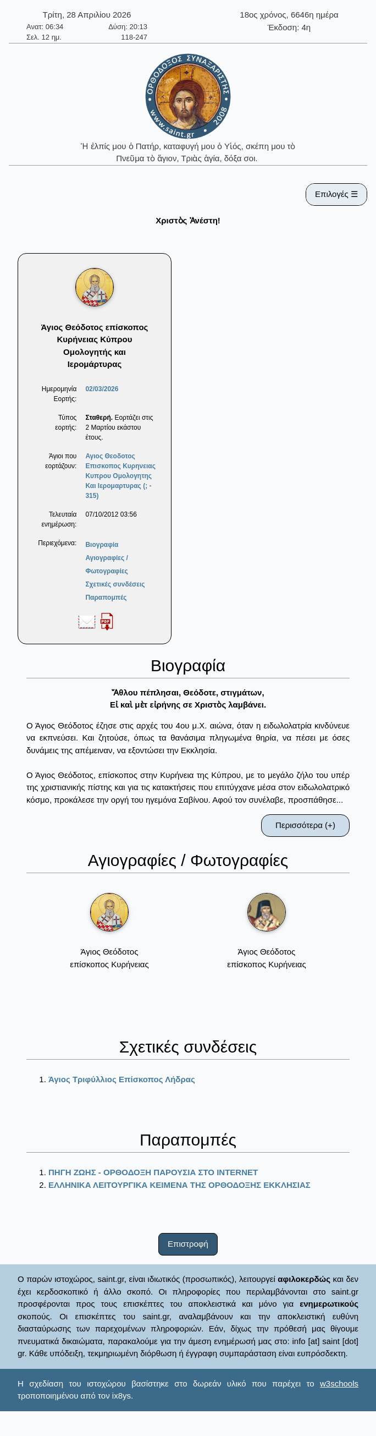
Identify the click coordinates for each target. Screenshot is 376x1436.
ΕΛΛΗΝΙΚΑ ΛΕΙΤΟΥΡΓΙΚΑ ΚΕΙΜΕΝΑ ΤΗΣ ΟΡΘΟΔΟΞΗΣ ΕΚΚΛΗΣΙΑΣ (179, 1185)
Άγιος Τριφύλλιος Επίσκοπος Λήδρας (121, 1079)
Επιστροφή (188, 1243)
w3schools (339, 1383)
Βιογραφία (101, 545)
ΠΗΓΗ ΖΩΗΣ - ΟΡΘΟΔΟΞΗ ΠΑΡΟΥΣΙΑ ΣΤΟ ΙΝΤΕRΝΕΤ (153, 1172)
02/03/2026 (101, 389)
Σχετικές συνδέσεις (115, 584)
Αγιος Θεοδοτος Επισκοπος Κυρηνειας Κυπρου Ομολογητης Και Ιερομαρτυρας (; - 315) (120, 476)
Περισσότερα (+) (305, 825)
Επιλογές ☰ (336, 194)
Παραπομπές (105, 597)
